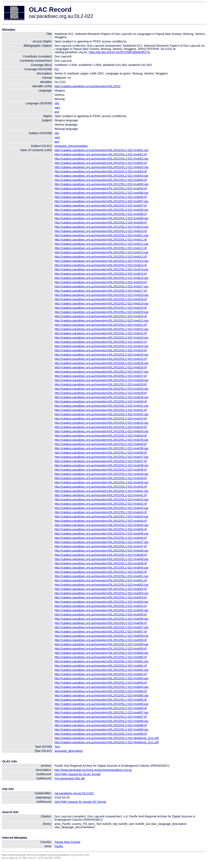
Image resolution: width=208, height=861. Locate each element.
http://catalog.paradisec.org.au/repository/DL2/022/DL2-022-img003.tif (100, 171)
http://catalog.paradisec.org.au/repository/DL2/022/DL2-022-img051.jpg (101, 576)
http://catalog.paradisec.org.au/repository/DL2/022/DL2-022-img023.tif (100, 341)
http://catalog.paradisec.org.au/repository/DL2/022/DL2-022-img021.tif (100, 324)
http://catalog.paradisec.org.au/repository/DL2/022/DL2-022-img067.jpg (101, 712)
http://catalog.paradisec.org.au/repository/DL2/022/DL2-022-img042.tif (100, 503)
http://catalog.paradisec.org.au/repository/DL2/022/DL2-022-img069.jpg (101, 729)
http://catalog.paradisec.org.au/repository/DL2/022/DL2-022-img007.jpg (101, 201)
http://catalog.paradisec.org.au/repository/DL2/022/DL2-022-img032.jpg (101, 414)
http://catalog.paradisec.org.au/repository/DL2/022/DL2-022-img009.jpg (101, 218)
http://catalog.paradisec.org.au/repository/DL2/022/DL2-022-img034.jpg (101, 431)
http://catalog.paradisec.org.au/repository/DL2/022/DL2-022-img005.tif (100, 188)
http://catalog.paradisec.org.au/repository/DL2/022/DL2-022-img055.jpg (101, 610)
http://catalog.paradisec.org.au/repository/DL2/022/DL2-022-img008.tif (100, 214)
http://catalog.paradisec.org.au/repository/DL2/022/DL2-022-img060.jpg (101, 652)
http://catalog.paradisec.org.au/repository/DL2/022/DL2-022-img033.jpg (101, 422)
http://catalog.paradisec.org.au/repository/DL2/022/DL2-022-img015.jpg (101, 269)
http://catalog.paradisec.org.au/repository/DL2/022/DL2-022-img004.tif (100, 180)
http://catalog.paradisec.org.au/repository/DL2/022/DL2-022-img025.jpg (101, 354)
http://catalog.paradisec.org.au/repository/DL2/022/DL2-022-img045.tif (100, 529)
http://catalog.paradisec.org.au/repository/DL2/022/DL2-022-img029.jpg (101, 388)
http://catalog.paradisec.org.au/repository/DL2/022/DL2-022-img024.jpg (101, 346)
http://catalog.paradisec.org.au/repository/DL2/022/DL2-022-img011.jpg (101, 235)
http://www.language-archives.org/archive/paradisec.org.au (93, 770)
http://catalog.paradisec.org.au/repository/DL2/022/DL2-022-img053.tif (100, 597)
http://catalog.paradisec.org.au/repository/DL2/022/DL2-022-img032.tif (100, 418)
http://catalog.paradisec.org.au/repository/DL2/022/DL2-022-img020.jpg (101, 312)
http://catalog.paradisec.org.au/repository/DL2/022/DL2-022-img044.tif (100, 520)
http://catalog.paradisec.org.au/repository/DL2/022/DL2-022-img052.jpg (101, 584)
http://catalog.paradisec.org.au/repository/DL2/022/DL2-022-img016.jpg (101, 278)
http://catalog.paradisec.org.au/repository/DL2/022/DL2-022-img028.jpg (101, 380)
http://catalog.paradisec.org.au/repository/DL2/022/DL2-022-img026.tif (100, 367)
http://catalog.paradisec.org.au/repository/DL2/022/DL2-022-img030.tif (100, 401)
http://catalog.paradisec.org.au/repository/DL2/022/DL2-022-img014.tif (100, 265)
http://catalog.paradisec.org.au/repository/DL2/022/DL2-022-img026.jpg (101, 363)
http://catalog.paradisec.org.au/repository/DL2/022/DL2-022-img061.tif (100, 665)
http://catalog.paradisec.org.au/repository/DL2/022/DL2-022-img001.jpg (101, 150)
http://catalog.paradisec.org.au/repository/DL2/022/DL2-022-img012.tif (100, 248)
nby (56, 103)
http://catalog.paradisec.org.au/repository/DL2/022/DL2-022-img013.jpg (101, 252)
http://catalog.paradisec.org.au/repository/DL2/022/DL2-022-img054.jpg (101, 601)
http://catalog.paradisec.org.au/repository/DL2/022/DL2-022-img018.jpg (101, 295)
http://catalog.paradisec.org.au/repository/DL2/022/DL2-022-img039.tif (100, 478)
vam (57, 107)
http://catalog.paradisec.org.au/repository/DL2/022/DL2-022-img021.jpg (101, 320)
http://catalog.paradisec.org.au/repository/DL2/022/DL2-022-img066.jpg (101, 704)
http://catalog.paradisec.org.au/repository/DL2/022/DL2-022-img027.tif (100, 376)
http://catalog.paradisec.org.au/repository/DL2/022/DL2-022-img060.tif (100, 657)
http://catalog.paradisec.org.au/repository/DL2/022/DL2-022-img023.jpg (101, 337)
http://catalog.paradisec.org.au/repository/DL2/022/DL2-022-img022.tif (100, 333)
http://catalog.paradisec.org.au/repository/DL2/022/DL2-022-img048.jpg (101, 550)
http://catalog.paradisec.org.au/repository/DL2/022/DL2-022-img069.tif (100, 733)
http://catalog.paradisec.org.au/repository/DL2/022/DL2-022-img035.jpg (101, 439)
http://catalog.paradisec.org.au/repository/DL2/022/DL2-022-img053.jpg (101, 593)
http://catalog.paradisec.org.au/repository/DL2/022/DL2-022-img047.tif (100, 546)
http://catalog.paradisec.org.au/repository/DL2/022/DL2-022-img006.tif (100, 197)
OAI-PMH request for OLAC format (77, 774)
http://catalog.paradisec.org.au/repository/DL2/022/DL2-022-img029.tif (100, 393)
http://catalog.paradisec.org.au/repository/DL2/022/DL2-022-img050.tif (100, 572)
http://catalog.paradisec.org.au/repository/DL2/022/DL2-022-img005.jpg (101, 184)
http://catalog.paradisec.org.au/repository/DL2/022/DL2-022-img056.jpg (101, 618)
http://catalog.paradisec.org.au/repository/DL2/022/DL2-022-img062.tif (100, 674)
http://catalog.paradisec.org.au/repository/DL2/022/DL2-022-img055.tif (100, 614)
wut (56, 111)
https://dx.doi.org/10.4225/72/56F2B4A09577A (119, 52)
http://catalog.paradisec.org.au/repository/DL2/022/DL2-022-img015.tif (100, 273)
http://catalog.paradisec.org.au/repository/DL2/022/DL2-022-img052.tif (100, 589)
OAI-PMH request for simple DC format (80, 801)
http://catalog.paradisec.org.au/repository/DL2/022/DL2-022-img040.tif (100, 486)
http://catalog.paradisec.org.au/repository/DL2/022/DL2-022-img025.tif (100, 359)
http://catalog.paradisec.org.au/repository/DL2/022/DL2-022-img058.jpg (101, 635)
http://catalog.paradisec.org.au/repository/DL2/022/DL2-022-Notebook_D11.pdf (106, 738)
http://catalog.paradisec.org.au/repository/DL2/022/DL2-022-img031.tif (100, 410)
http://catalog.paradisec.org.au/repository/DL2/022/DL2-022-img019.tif (100, 307)
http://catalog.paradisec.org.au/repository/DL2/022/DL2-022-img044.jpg (101, 516)
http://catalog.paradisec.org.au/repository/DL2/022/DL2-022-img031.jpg (101, 405)
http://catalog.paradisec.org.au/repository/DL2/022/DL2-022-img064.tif (100, 691)
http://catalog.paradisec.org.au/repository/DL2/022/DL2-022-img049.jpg (101, 559)
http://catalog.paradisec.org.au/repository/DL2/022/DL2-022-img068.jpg (101, 721)
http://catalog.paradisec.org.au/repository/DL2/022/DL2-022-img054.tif (100, 606)
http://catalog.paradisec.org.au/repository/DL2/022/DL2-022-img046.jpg (101, 533)
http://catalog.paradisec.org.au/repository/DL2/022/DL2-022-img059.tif (100, 648)
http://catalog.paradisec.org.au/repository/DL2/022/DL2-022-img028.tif (100, 384)
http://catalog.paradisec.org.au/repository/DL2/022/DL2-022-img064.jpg (101, 687)
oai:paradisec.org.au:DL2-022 (74, 793)
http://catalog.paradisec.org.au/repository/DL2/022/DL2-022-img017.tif (100, 290)
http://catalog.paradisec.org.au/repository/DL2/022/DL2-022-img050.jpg (101, 567)
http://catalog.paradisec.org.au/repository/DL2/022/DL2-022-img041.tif (100, 495)
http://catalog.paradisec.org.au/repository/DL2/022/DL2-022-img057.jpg (101, 627)
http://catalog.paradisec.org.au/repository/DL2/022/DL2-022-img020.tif (100, 316)
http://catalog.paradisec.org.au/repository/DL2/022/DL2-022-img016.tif (100, 282)
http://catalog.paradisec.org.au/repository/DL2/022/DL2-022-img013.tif (100, 256)
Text (57, 746)
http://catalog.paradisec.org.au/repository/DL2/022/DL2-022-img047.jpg (101, 542)
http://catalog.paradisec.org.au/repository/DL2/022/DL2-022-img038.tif (100, 469)
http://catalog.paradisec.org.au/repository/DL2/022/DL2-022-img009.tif (100, 222)
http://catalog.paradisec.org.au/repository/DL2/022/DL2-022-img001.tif (100, 154)
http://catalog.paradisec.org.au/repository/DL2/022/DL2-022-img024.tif (100, 350)
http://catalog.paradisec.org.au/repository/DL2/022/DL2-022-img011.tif (100, 239)
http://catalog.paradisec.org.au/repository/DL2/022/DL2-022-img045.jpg (101, 525)
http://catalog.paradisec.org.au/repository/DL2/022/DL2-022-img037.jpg (101, 456)
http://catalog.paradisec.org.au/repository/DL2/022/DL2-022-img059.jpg (101, 644)
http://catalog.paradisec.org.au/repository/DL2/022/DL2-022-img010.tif (100, 231)
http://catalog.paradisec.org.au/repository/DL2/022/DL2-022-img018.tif (100, 299)
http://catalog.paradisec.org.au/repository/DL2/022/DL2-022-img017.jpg (101, 286)
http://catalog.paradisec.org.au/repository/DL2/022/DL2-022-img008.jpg (101, 209)
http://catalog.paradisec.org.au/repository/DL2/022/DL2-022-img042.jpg (101, 499)
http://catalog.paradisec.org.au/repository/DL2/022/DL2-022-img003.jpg (101, 167)
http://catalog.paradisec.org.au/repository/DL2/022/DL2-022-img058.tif (100, 640)
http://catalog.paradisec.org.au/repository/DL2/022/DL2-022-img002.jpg (101, 158)
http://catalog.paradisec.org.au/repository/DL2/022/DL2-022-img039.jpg (101, 474)
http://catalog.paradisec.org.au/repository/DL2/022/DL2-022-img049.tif (100, 563)
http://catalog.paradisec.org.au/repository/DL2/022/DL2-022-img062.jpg (101, 670)
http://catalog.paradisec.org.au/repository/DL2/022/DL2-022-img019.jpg (101, 303)
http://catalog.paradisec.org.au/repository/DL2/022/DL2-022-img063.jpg (101, 678)
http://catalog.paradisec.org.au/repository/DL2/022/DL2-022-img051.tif (100, 580)
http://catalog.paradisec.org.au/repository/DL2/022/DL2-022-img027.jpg (101, 371)
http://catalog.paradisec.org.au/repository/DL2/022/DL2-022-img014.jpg (101, 261)
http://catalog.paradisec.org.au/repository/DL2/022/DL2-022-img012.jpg (101, 243)
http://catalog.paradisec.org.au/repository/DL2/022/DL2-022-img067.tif (100, 716)
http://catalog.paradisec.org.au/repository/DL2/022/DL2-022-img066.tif (100, 708)
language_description (68, 750)
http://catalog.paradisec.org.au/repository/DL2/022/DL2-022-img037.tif (100, 461)
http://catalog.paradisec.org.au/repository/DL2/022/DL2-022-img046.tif (100, 537)
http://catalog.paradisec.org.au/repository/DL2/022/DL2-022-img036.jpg (101, 448)
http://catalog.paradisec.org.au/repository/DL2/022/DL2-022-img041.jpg (101, 491)
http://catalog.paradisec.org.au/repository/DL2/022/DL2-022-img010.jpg (101, 226)
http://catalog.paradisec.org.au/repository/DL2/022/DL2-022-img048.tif (100, 554)
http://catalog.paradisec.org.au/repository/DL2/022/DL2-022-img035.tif (100, 444)
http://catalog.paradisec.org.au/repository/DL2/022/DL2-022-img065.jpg (101, 695)
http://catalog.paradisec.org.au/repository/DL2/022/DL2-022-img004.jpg (101, 175)
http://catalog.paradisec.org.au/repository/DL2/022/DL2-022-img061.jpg (101, 661)
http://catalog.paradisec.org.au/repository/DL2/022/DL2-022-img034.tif (100, 435)
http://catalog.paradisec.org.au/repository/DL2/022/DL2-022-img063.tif (100, 682)
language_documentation (71, 145)
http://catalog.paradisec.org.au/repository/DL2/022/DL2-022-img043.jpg (101, 508)
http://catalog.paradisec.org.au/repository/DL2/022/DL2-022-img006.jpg (101, 192)
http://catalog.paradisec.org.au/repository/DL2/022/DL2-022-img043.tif (100, 512)
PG (56, 69)
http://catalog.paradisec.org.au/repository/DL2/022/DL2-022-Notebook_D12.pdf (106, 742)
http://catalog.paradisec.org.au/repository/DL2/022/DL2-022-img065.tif (100, 699)
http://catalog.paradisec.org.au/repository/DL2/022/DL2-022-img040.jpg (101, 482)
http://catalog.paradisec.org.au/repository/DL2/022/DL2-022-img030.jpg (101, 397)
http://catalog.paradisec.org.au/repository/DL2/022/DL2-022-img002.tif (100, 163)
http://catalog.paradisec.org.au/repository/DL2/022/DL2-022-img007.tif (100, 205)
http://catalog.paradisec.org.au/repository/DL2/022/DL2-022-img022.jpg (101, 329)
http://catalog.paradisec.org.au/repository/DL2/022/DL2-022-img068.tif (100, 725)
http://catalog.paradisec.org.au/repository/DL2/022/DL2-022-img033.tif (100, 427)
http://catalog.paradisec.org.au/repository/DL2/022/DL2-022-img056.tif (100, 623)
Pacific (58, 846)
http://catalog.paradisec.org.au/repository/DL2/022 (87, 86)
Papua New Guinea (67, 842)
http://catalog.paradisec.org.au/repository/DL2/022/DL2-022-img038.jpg (101, 465)
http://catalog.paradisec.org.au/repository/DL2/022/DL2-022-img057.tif (100, 631)
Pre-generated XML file (69, 778)
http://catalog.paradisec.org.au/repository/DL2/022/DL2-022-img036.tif (100, 452)
